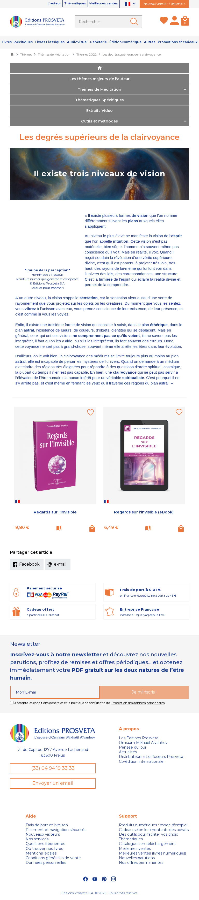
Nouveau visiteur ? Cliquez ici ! (164, 4)
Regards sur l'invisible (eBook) (144, 512)
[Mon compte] (174, 21)
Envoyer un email (52, 784)
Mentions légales (41, 854)
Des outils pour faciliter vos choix (148, 835)
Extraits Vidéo (99, 110)
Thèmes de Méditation (99, 89)
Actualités (128, 752)
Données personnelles (46, 863)
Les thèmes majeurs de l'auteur (99, 78)
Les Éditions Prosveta (138, 738)
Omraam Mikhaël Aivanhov (143, 742)
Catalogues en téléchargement (147, 844)
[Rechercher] (108, 21)
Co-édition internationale (141, 761)
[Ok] (135, 22)
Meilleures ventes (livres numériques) (152, 854)
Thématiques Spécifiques (99, 100)
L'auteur (37, 4)
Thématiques (63, 4)
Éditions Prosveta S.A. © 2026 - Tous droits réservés (99, 894)
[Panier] (185, 22)
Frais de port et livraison (47, 826)
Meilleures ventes (99, 4)
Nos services (37, 840)
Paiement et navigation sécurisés (56, 830)
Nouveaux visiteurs (43, 835)
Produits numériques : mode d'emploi (153, 826)
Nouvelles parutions (137, 859)
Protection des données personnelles (138, 703)
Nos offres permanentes (141, 863)
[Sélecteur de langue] (131, 4)
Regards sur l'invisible (55, 512)
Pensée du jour (132, 747)
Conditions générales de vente (53, 859)
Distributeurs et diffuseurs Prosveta (151, 756)
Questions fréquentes (45, 844)
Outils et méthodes (99, 121)
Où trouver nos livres (44, 849)
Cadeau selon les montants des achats (154, 830)
